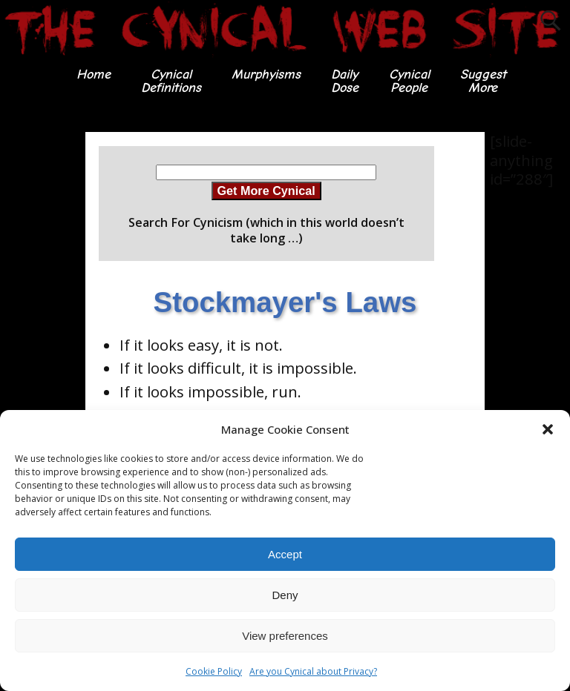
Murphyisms (266, 74)
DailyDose (344, 81)
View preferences (285, 635)
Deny (285, 595)
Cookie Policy (214, 671)
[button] (547, 429)
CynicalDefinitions (171, 81)
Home (93, 74)
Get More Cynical (266, 190)
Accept (285, 554)
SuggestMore (483, 81)
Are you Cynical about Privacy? (313, 671)
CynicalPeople (409, 81)
